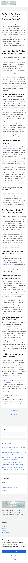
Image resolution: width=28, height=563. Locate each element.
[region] (14, 550)
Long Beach (5, 530)
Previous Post (14, 410)
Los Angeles (5, 532)
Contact (4, 490)
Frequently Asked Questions (10, 487)
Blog (4, 22)
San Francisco (6, 536)
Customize (14, 555)
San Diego (5, 534)
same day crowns (12, 101)
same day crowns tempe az (9, 148)
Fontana (4, 526)
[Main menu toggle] (25, 3)
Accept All (14, 551)
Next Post (14, 414)
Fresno (4, 528)
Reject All (14, 559)
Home (3, 482)
